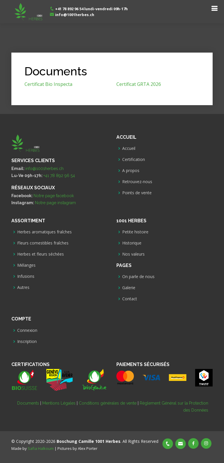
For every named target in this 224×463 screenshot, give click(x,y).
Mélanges (26, 265)
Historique (131, 243)
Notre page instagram (55, 202)
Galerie (128, 288)
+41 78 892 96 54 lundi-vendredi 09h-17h (89, 8)
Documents (28, 403)
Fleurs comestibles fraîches (43, 243)
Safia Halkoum (41, 448)
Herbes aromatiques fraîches (44, 232)
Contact (129, 299)
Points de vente (137, 193)
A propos (130, 171)
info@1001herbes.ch (72, 14)
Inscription (27, 341)
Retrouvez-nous (137, 182)
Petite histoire (135, 232)
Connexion (27, 330)
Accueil (128, 148)
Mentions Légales (59, 403)
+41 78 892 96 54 (59, 175)
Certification (133, 159)
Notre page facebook (54, 195)
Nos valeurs (133, 254)
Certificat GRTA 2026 (138, 84)
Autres (23, 287)
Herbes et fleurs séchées (40, 254)
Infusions (25, 276)
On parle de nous (138, 277)
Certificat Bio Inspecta (48, 84)
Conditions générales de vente (107, 403)
